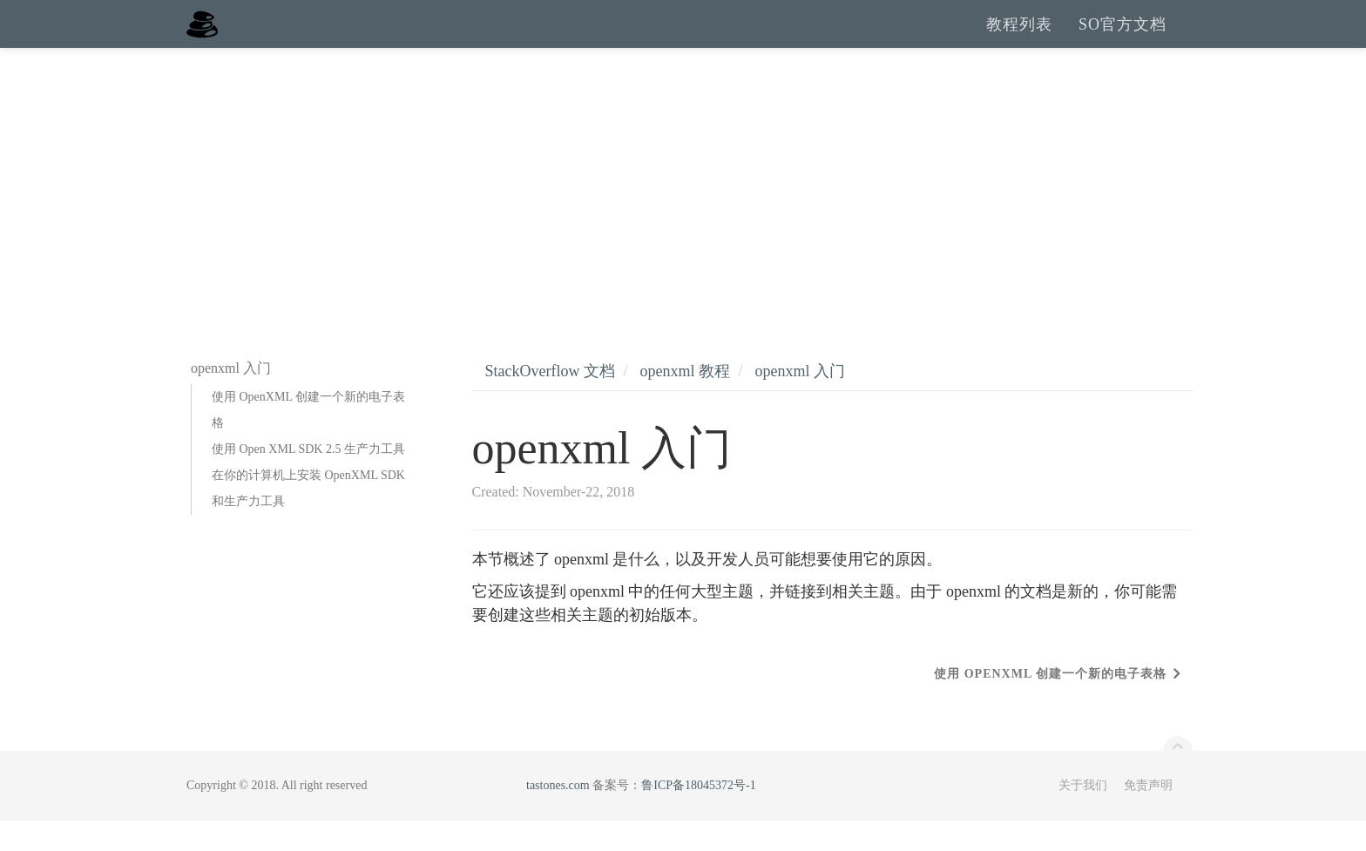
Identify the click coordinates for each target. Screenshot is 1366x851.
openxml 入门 (800, 401)
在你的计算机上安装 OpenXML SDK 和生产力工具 (308, 518)
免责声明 (1148, 815)
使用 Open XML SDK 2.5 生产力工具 (308, 479)
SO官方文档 (1123, 39)
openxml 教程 (684, 401)
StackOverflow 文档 (550, 401)
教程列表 (1019, 39)
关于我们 (1082, 815)
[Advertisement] (683, 209)
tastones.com (558, 815)
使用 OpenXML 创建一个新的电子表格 (308, 440)
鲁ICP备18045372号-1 (698, 815)
